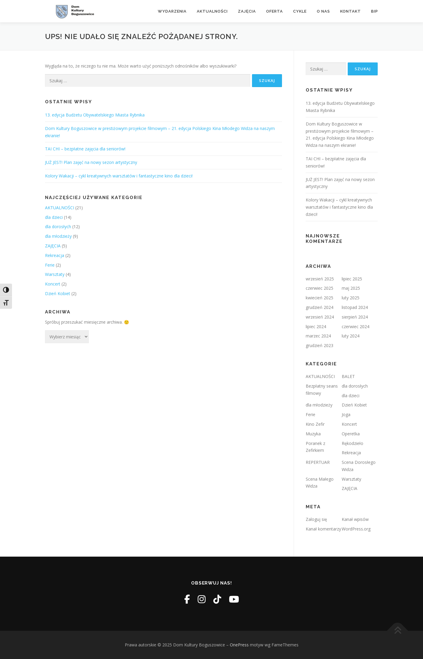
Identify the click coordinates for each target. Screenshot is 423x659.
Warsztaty (54, 274)
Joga (346, 414)
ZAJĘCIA (53, 246)
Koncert (52, 284)
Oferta (274, 11)
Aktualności (212, 11)
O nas (323, 11)
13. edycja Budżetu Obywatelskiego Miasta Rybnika (95, 115)
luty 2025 (350, 298)
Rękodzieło (352, 443)
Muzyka (313, 434)
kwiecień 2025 (319, 298)
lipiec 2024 (316, 326)
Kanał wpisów (355, 519)
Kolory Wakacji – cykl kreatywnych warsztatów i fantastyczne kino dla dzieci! (119, 176)
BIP (374, 11)
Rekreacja (54, 255)
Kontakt (350, 11)
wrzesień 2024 (320, 317)
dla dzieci (54, 217)
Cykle (300, 11)
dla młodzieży (58, 236)
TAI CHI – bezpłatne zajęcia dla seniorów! (85, 149)
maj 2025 (351, 288)
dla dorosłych (58, 226)
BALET (348, 376)
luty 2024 (350, 336)
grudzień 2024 (319, 307)
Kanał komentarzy (323, 529)
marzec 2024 (318, 336)
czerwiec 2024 (355, 326)
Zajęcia (247, 11)
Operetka (351, 434)
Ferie (50, 265)
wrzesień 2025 (320, 279)
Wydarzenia (172, 11)
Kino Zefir (315, 424)
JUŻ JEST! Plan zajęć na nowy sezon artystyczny (91, 162)
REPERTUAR (318, 462)
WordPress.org (356, 529)
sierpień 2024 (355, 317)
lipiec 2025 (352, 279)
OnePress (239, 645)
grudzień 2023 (319, 345)
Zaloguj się (316, 519)
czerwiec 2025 (319, 288)
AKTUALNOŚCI (59, 207)
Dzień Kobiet (57, 293)
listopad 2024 (355, 307)
